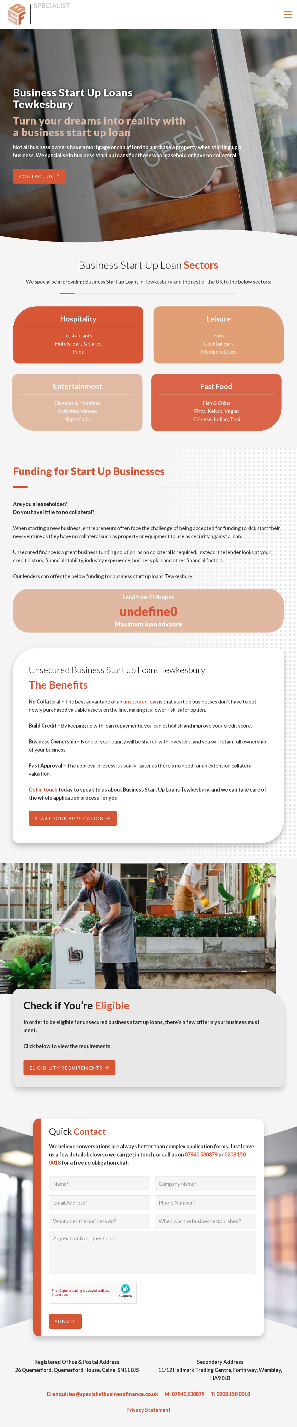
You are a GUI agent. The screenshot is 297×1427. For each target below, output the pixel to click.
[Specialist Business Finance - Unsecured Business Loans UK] (41, 14)
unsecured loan (140, 701)
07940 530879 (201, 1154)
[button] (288, 14)
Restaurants (66, 335)
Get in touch (43, 789)
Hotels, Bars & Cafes (66, 343)
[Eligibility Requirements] (69, 1067)
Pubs (66, 351)
